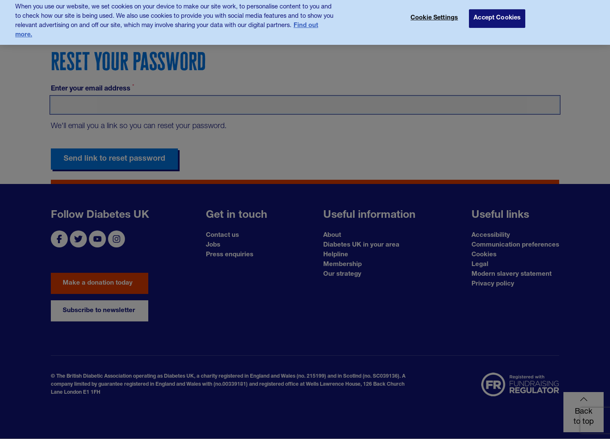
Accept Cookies (497, 11)
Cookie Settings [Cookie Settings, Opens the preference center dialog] (434, 11)
